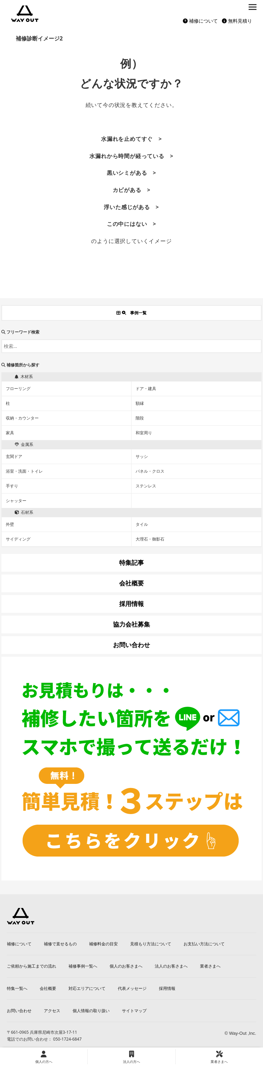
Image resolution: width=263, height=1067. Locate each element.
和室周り (144, 433)
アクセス (52, 1011)
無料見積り (237, 20)
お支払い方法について (204, 944)
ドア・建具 (146, 388)
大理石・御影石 (150, 539)
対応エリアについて (86, 988)
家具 (10, 433)
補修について (200, 20)
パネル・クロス (150, 471)
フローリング (18, 388)
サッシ (142, 456)
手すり (12, 486)
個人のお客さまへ (126, 966)
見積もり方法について (150, 944)
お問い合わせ (19, 1011)
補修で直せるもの (60, 944)
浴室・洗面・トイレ (24, 471)
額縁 (140, 403)
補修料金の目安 (103, 944)
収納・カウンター (22, 418)
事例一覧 (131, 313)
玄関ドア (14, 456)
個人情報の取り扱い (91, 1011)
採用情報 (167, 988)
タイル (142, 524)
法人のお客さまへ (171, 966)
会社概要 (48, 988)
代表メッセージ (132, 988)
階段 (140, 418)
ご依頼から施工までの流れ (31, 966)
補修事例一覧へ (82, 966)
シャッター (16, 501)
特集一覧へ (17, 988)
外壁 (10, 524)
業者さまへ (210, 966)
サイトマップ (134, 1011)
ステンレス (146, 486)
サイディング (18, 539)
